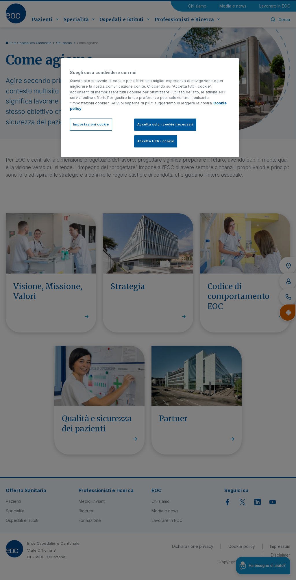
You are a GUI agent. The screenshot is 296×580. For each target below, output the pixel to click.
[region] (150, 108)
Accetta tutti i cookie (155, 141)
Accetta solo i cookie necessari (165, 124)
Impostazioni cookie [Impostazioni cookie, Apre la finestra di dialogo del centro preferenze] (91, 124)
